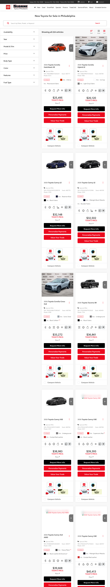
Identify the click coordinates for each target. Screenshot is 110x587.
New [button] (38, 7)
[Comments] (66, 90)
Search (97, 23)
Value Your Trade (57, 120)
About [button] (91, 7)
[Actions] (69, 66)
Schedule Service (100, 7)
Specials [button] (58, 7)
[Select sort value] (92, 32)
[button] (71, 48)
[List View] (104, 32)
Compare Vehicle (54, 146)
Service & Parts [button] (83, 7)
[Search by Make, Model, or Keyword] (52, 23)
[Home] (34, 7)
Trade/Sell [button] (73, 7)
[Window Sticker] (69, 90)
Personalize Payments (57, 114)
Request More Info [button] (57, 108)
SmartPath (50, 7)
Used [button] (43, 7)
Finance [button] (65, 7)
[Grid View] (98, 32)
